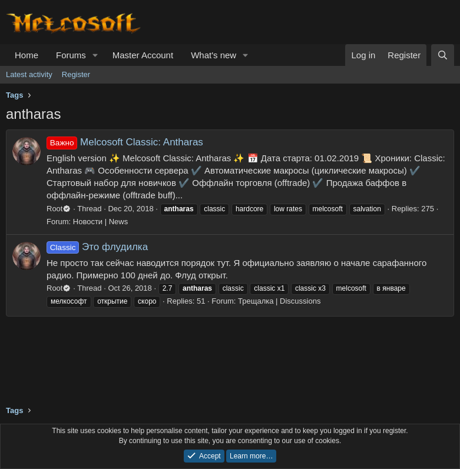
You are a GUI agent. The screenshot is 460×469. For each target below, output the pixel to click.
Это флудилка (97, 246)
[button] (95, 55)
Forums (71, 55)
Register (76, 74)
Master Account (142, 55)
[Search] (442, 55)
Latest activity (29, 74)
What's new (213, 55)
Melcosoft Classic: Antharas (125, 142)
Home (26, 55)
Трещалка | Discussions (279, 301)
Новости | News (100, 221)
